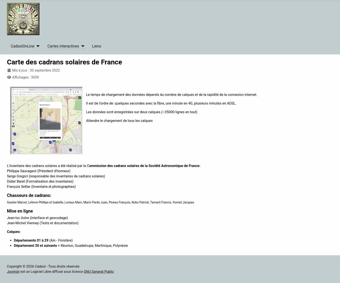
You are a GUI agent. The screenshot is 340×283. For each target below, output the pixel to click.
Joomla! (13, 272)
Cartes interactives (63, 46)
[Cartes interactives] (82, 46)
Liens (96, 46)
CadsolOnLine (22, 46)
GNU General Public (99, 272)
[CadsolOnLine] (37, 46)
